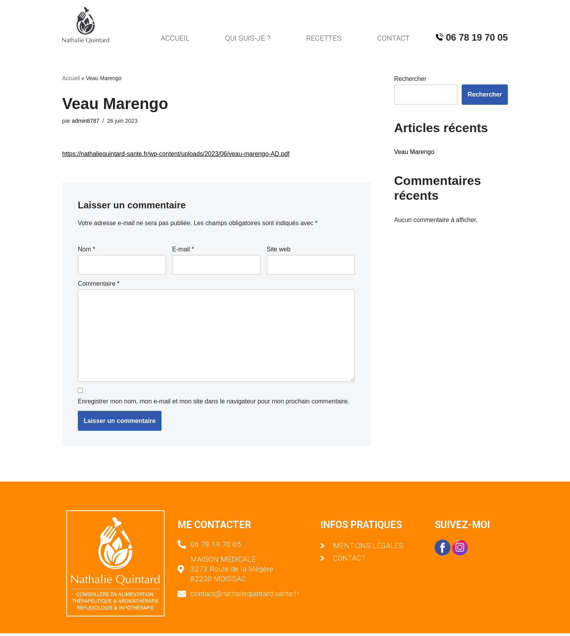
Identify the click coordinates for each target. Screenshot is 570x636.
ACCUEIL (174, 38)
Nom (86, 250)
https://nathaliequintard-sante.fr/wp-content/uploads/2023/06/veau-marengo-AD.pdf (177, 154)
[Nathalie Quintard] (85, 25)
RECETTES (324, 38)
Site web (278, 250)
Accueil (71, 78)
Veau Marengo (414, 152)
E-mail (183, 250)
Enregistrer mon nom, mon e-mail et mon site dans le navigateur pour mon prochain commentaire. (214, 404)
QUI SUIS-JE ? (247, 38)
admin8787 (86, 121)
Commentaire (99, 284)
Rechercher (410, 79)
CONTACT (393, 38)
